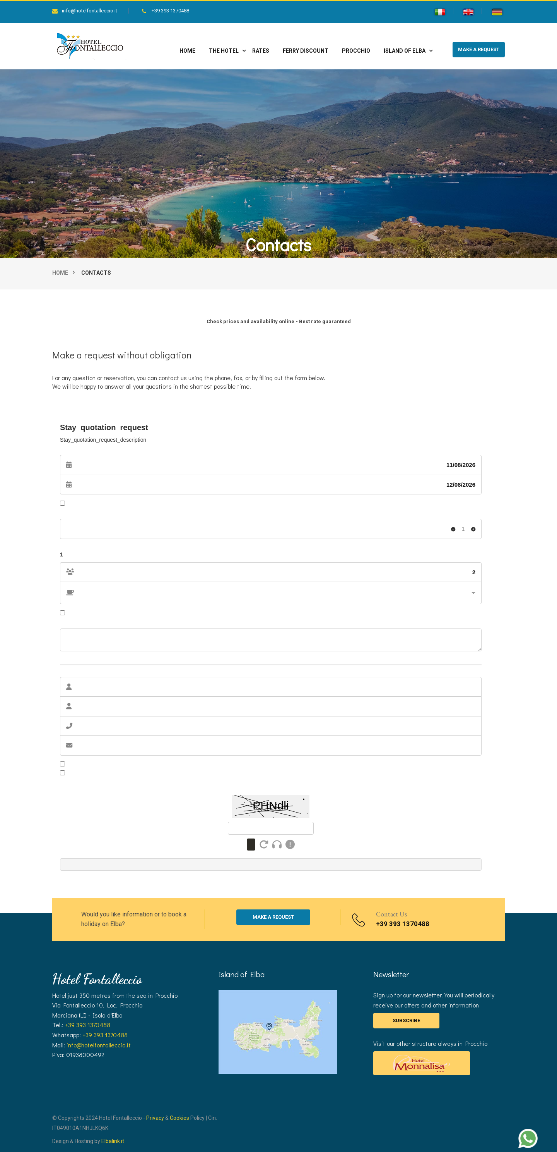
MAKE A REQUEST (478, 49)
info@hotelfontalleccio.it (84, 11)
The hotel (224, 51)
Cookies (179, 1118)
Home (187, 51)
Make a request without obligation (121, 355)
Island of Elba (404, 51)
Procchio (356, 51)
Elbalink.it (112, 1141)
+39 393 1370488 (165, 11)
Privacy (155, 1118)
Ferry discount (305, 51)
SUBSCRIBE (406, 1020)
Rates (260, 51)
